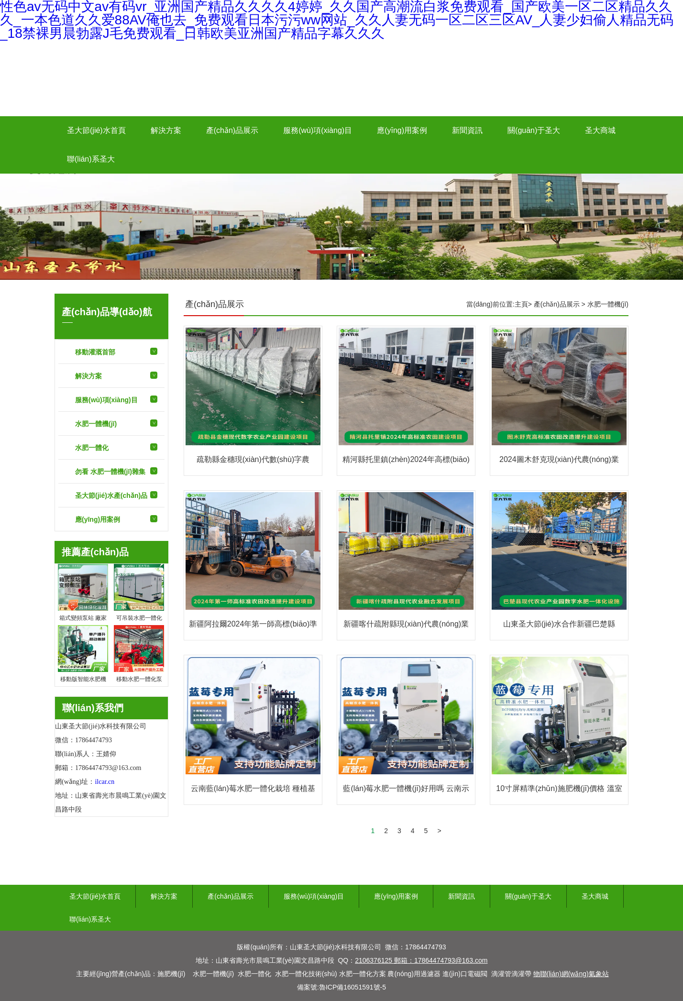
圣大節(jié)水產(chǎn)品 (111, 495)
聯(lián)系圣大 (91, 159)
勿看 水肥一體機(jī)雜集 (110, 471)
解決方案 (166, 130)
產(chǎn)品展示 (232, 130)
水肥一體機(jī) (96, 424)
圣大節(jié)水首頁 (96, 130)
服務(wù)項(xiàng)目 (317, 130)
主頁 (521, 304)
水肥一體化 (92, 447)
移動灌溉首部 (95, 352)
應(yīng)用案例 (402, 130)
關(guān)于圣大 (533, 130)
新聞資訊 (467, 130)
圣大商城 (600, 130)
